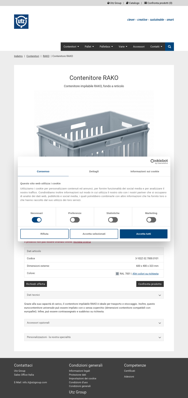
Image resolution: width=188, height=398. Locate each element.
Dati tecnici (94, 295)
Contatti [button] (156, 46)
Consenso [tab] (43, 171)
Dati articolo (34, 251)
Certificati (129, 370)
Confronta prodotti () (158, 3)
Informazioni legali (79, 370)
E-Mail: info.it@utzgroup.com (30, 382)
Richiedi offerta (35, 284)
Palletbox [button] (106, 46)
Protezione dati (77, 374)
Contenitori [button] (71, 46)
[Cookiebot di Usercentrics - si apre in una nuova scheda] (153, 161)
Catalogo (133, 3)
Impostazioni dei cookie (82, 378)
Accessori (139, 46)
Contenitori (32, 56)
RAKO (46, 56)
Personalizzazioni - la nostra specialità (94, 337)
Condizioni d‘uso (78, 382)
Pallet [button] (89, 46)
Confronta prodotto (150, 284)
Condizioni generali (80, 386)
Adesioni (129, 376)
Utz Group (114, 3)
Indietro (18, 56)
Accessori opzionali (94, 322)
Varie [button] (123, 46)
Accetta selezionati (94, 233)
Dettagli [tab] (94, 171)
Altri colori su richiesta (146, 273)
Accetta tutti (143, 233)
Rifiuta (44, 233)
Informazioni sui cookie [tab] (145, 171)
